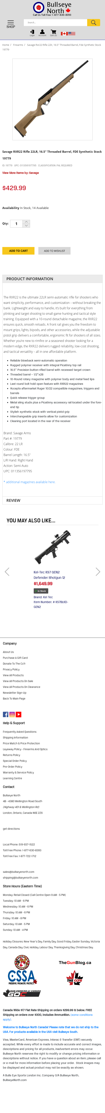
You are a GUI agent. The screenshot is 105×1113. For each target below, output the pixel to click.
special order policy (15, 760)
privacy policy (11, 669)
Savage (34, 173)
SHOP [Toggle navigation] (11, 24)
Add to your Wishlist (54, 252)
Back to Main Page (14, 698)
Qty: (5, 223)
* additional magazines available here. (29, 482)
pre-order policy (12, 766)
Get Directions (11, 828)
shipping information (15, 737)
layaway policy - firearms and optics (25, 749)
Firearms (18, 45)
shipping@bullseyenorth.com (20, 877)
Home (5, 45)
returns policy (11, 755)
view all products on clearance (21, 686)
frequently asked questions (19, 731)
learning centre (12, 778)
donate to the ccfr (14, 663)
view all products (13, 675)
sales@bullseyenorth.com (18, 871)
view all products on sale (18, 681)
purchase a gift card (15, 657)
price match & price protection (21, 743)
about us (8, 652)
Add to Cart (18, 252)
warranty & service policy (18, 772)
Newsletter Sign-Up (14, 692)
